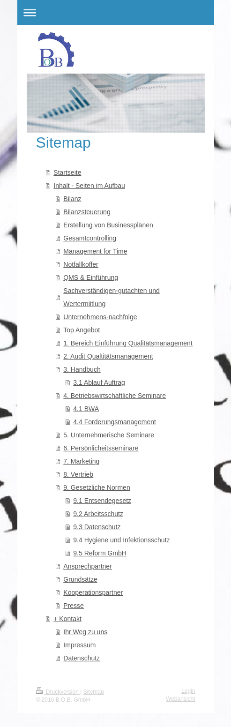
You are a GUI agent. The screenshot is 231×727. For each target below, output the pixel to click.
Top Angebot (81, 330)
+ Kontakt (67, 618)
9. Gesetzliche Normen (96, 487)
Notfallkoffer (80, 264)
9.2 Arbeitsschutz (98, 513)
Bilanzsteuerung (86, 212)
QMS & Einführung (90, 277)
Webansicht (180, 699)
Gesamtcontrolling (89, 238)
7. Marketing (81, 461)
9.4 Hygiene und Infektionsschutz (121, 540)
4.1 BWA (86, 408)
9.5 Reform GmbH (100, 553)
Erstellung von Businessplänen (108, 225)
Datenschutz (81, 658)
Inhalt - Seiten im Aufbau (89, 185)
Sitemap (93, 692)
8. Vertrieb (78, 474)
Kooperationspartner (93, 592)
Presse (73, 605)
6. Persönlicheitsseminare (100, 448)
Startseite (67, 172)
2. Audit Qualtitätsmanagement (108, 356)
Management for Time (95, 251)
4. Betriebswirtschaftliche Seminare (114, 395)
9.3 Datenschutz (96, 527)
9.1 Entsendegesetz (102, 500)
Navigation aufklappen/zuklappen (116, 12)
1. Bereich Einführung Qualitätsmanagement (128, 343)
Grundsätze (80, 579)
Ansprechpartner (87, 566)
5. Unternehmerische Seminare (108, 435)
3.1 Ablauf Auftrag (99, 382)
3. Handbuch (81, 369)
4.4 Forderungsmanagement (114, 422)
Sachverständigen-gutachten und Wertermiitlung (111, 297)
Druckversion (58, 692)
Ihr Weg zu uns (85, 632)
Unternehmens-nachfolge (100, 317)
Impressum (79, 645)
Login (188, 691)
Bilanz (72, 198)
